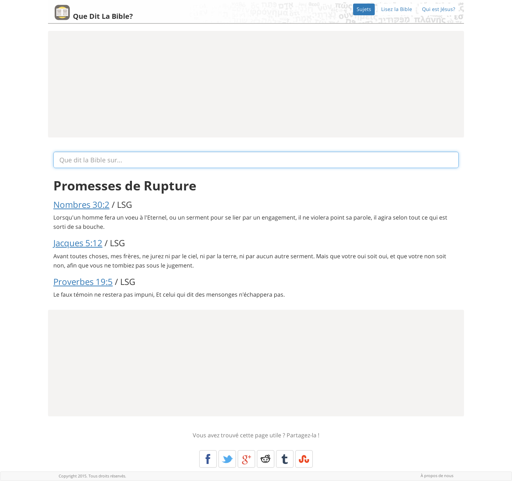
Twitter (227, 459)
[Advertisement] (256, 84)
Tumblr (285, 459)
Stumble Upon (304, 459)
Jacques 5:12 (77, 243)
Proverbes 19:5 (83, 281)
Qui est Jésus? (438, 9)
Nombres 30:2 (81, 204)
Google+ (246, 459)
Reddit (265, 459)
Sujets (364, 9)
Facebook (208, 459)
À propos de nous (437, 475)
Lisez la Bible (396, 9)
